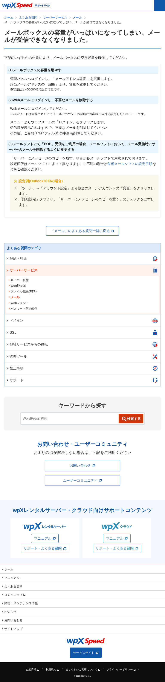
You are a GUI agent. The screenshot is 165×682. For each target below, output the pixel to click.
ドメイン (15, 320)
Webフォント (18, 303)
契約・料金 (16, 258)
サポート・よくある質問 (45, 548)
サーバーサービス (21, 270)
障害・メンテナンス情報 (21, 603)
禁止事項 (15, 368)
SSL (11, 332)
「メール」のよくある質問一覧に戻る (82, 231)
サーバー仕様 (18, 280)
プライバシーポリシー (121, 669)
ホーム (8, 569)
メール (14, 297)
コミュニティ (15, 594)
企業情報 (33, 669)
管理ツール (16, 356)
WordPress (17, 285)
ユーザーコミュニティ (82, 481)
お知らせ (10, 611)
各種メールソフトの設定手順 (129, 164)
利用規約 (53, 669)
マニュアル (45, 538)
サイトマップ (13, 629)
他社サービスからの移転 (27, 344)
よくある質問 (13, 586)
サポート (15, 380)
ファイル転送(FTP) (22, 291)
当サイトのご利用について (83, 669)
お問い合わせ (82, 465)
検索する (131, 419)
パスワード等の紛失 (23, 308)
